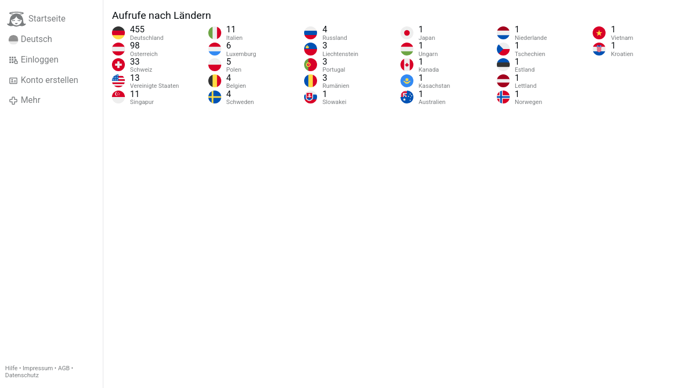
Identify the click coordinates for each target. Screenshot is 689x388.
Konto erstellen (43, 80)
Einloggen (34, 59)
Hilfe (11, 368)
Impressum (38, 368)
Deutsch (30, 39)
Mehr (24, 100)
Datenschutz (22, 375)
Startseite (36, 19)
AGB (64, 368)
